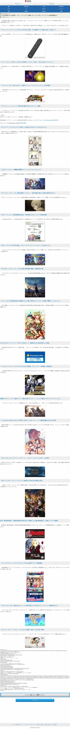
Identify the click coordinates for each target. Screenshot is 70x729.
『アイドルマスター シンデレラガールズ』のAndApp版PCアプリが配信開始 (21, 563)
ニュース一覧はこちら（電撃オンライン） (35, 694)
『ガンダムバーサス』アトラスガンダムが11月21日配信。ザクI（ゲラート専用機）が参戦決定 (26, 366)
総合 (9, 6)
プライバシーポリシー (29, 724)
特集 (9, 11)
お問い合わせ (47, 724)
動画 (61, 11)
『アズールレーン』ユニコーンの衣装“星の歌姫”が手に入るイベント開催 (20, 106)
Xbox (44, 6)
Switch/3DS (61, 6)
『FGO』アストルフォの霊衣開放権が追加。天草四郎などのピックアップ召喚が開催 (23, 214)
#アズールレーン (40, 120)
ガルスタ (43, 8)
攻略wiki (26, 11)
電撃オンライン (6, 17)
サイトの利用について (17, 724)
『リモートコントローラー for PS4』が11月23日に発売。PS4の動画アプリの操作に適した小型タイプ (28, 30)
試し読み (43, 11)
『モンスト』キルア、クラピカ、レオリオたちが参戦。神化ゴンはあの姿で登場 (22, 629)
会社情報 (54, 724)
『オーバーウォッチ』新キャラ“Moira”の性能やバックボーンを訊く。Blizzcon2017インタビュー (27, 62)
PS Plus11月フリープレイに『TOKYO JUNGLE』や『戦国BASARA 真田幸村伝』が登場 (24, 343)
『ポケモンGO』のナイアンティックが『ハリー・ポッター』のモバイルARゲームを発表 (24, 458)
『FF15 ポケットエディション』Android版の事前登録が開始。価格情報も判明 (21, 268)
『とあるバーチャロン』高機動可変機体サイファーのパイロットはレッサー (21, 169)
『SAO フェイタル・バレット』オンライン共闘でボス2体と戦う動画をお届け (21, 480)
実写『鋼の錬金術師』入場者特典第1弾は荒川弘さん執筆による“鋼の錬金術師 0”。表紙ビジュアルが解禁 (29, 520)
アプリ (9, 8)
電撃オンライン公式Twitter (52, 4)
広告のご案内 (40, 724)
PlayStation (26, 6)
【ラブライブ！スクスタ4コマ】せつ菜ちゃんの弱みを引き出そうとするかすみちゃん (23, 127)
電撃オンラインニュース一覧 (18, 4)
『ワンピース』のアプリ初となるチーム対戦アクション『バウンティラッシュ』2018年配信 (25, 85)
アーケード (61, 8)
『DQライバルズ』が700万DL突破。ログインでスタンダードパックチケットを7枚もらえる (25, 245)
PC (26, 8)
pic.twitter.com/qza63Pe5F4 (51, 120)
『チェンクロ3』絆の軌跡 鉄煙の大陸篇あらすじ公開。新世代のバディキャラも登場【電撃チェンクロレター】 (30, 301)
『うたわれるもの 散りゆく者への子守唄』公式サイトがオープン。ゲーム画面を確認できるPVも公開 (28, 420)
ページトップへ (35, 700)
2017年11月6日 (22, 123)
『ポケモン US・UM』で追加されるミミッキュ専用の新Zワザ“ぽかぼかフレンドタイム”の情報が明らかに (29, 605)
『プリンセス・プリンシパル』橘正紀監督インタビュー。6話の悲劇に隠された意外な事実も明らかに (28, 193)
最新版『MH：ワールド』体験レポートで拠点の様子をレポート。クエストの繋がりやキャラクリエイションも (30, 398)
